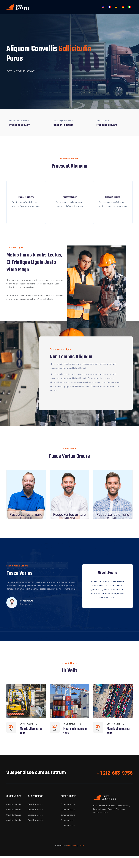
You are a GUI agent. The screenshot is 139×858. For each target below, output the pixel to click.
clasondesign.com (75, 847)
